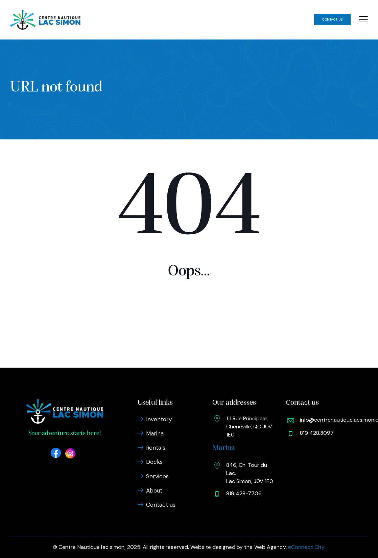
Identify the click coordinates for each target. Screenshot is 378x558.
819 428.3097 (317, 432)
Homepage (189, 327)
